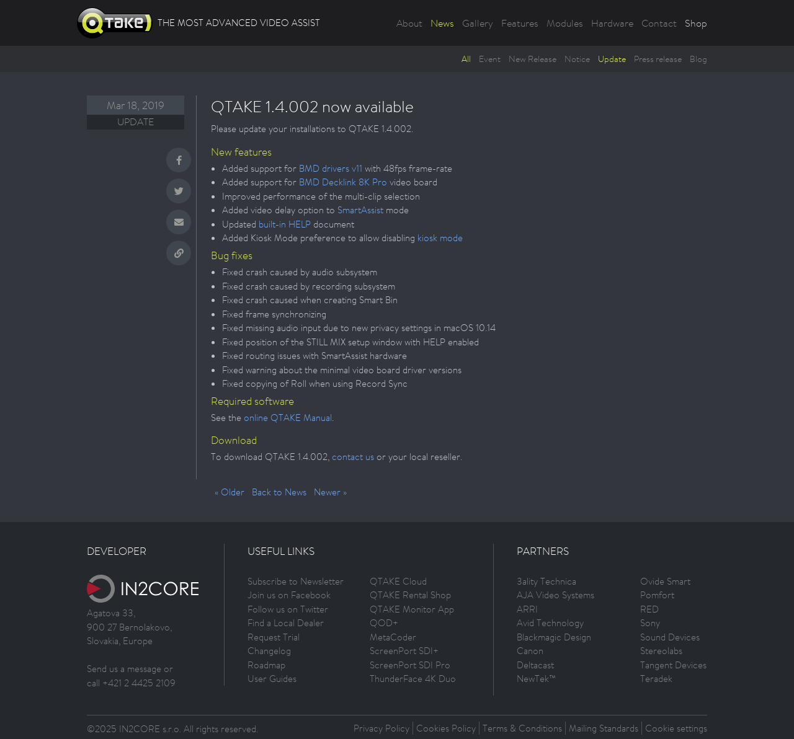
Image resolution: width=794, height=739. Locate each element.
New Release (532, 59)
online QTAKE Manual (288, 417)
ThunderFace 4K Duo (413, 678)
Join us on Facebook (289, 594)
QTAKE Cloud (398, 581)
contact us (353, 456)
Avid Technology (550, 622)
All (466, 59)
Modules (564, 23)
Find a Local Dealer (286, 622)
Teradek (656, 678)
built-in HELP (285, 224)
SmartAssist (360, 209)
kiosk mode (440, 237)
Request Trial (274, 637)
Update (612, 59)
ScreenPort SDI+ (404, 650)
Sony (650, 622)
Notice (577, 59)
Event (490, 59)
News (442, 23)
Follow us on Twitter (288, 609)
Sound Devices (670, 637)
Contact (659, 23)
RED (649, 609)
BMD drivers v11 (330, 168)
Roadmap (266, 664)
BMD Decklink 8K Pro (343, 181)
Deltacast (535, 664)
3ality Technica (546, 581)
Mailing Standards (603, 728)
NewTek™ (536, 678)
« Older (229, 491)
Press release (658, 59)
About (409, 23)
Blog (698, 59)
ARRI (527, 609)
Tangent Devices (673, 664)
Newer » (330, 491)
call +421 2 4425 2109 (131, 682)
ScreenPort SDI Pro (410, 664)
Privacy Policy (381, 728)
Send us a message (124, 668)
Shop (696, 23)
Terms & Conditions (522, 728)
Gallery (477, 23)
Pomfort (657, 594)
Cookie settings (676, 728)
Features (519, 23)
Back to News (279, 491)
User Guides (272, 678)
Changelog (269, 650)
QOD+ (384, 622)
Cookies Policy (446, 728)
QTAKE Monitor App (412, 609)
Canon (530, 650)
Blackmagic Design (554, 637)
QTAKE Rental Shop (410, 594)
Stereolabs (661, 650)
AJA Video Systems (555, 594)
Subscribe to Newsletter (296, 581)
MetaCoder (393, 637)
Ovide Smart (665, 581)
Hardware (612, 23)
